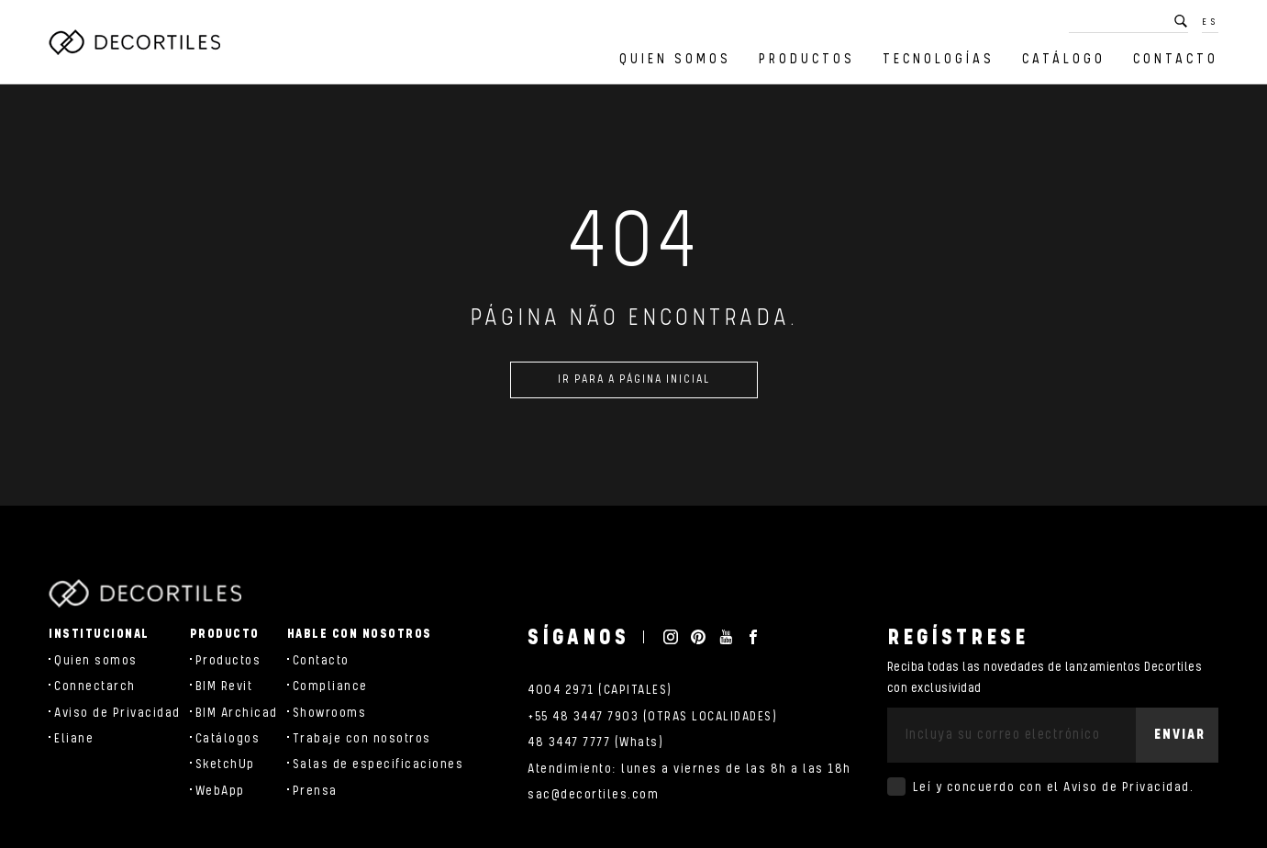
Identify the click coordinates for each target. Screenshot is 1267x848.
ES (1210, 22)
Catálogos (228, 738)
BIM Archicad (236, 713)
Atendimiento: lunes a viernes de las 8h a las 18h (689, 769)
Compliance (330, 686)
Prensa (315, 791)
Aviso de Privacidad (117, 713)
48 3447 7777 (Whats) (595, 742)
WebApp (220, 791)
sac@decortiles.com (593, 794)
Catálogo (1064, 59)
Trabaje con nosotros (362, 738)
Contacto (1175, 59)
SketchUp (225, 764)
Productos (807, 59)
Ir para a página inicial (634, 384)
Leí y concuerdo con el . (1054, 787)
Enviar (1180, 734)
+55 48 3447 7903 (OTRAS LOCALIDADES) (652, 716)
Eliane (74, 738)
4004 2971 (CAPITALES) (600, 690)
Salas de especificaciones (378, 764)
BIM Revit (224, 686)
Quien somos (675, 59)
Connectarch (95, 686)
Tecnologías (939, 59)
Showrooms (330, 713)
